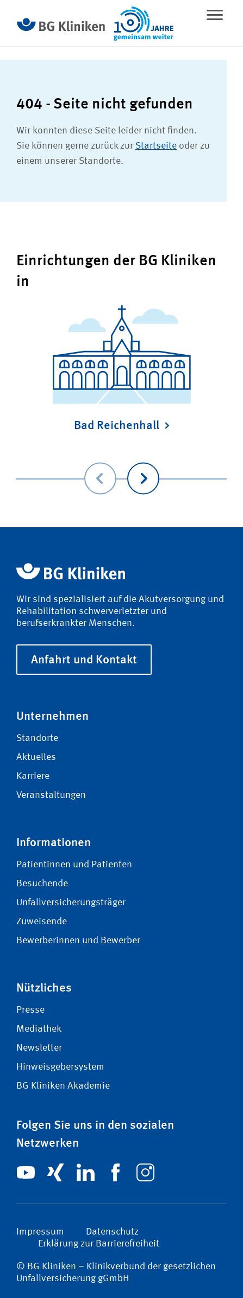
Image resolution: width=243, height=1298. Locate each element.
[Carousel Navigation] (121, 462)
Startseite (156, 146)
